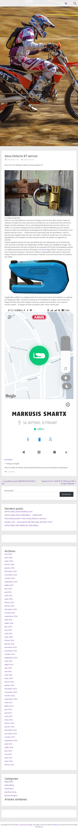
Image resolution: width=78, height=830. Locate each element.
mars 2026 (9, 561)
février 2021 (9, 765)
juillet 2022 (9, 706)
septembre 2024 (11, 616)
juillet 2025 (9, 585)
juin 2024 (8, 627)
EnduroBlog (9, 785)
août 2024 (8, 620)
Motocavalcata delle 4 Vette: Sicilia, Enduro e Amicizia (25, 519)
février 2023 (9, 682)
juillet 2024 (9, 623)
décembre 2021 (11, 730)
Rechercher (9, 491)
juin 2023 (8, 668)
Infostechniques (11, 795)
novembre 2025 (11, 575)
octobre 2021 (10, 737)
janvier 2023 (9, 685)
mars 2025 (9, 599)
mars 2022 (9, 720)
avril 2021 (8, 758)
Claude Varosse (28, 160)
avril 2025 (8, 596)
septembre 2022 (11, 699)
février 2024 (9, 640)
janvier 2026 (10, 568)
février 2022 (9, 723)
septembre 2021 (11, 740)
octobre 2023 (10, 654)
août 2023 (8, 661)
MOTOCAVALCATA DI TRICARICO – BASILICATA (23, 515)
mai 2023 (8, 671)
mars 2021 (9, 761)
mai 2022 (8, 713)
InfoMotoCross (10, 792)
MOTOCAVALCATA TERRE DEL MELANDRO (22, 525)
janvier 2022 (10, 727)
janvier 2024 (9, 644)
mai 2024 (8, 630)
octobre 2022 (10, 696)
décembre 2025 (11, 571)
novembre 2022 (11, 692)
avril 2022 (8, 716)
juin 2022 (8, 709)
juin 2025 (8, 589)
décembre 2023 (11, 647)
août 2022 (8, 703)
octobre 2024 (10, 613)
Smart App (46, 250)
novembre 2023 (11, 651)
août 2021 (8, 744)
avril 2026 (8, 558)
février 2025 (9, 602)
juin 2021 (8, 751)
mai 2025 (8, 592)
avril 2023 (8, 675)
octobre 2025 (10, 578)
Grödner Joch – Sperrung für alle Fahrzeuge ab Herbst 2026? (28, 522)
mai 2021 (8, 754)
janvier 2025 (9, 606)
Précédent (9, 460)
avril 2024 (8, 633)
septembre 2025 (11, 582)
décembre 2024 (11, 609)
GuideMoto (11, 472)
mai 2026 (8, 554)
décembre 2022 (11, 689)
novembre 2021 (11, 734)
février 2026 (9, 564)
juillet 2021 (9, 747)
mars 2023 (9, 678)
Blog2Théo (9, 782)
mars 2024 (9, 637)
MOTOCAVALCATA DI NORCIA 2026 (18, 512)
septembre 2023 (11, 658)
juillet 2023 (9, 665)
